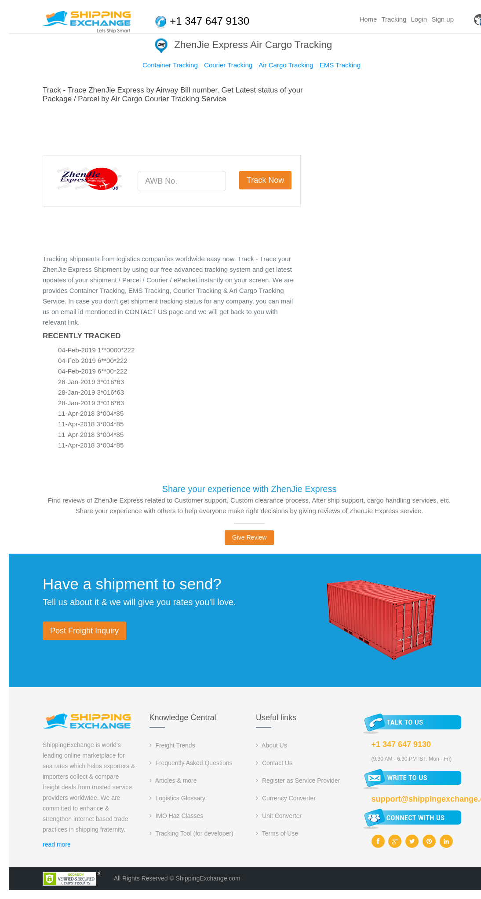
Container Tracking (170, 65)
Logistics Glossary (177, 798)
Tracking (393, 19)
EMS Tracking (340, 65)
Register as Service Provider (298, 780)
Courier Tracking (228, 65)
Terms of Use (277, 833)
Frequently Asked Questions (191, 762)
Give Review (249, 537)
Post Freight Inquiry (84, 630)
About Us (271, 745)
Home (368, 19)
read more (57, 844)
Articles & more (173, 780)
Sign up (442, 19)
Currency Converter (286, 798)
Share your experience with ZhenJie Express (249, 489)
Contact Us (274, 762)
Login (419, 19)
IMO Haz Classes (176, 815)
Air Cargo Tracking (286, 65)
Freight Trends (172, 745)
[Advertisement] (203, 128)
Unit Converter (279, 815)
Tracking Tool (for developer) (191, 833)
